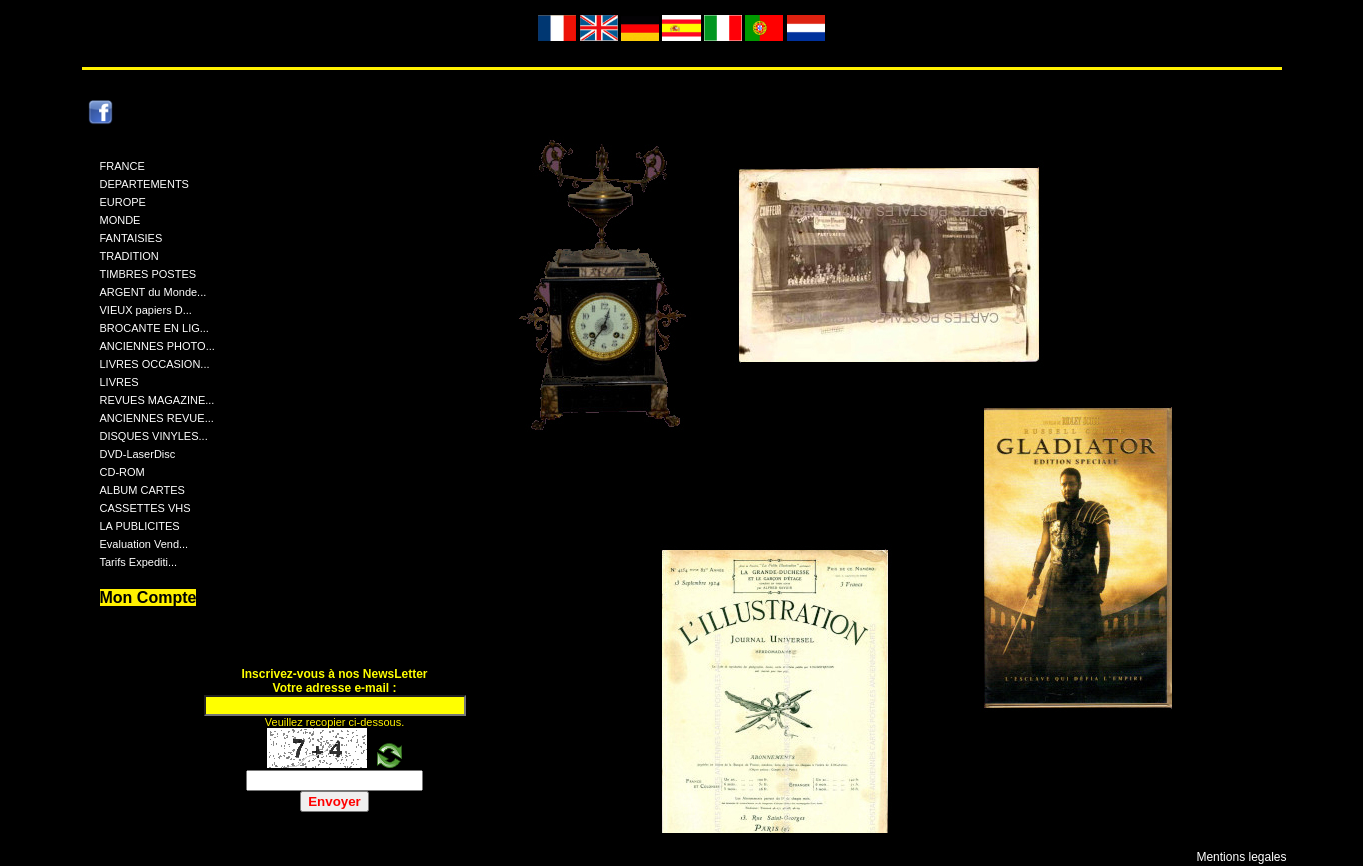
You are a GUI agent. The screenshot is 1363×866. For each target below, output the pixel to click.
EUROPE (123, 202)
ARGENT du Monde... (153, 292)
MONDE (120, 220)
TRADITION (129, 256)
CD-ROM (122, 472)
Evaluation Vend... (144, 544)
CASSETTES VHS (145, 508)
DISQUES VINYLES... (154, 436)
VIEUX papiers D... (146, 310)
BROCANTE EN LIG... (154, 328)
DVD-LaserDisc (138, 454)
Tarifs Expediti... (139, 562)
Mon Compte (148, 597)
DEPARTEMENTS (144, 184)
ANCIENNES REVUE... (157, 418)
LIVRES (119, 382)
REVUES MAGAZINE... (157, 400)
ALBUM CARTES (142, 490)
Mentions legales (1241, 857)
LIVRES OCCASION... (155, 364)
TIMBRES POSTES (148, 274)
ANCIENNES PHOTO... (157, 346)
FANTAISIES (131, 238)
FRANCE (122, 166)
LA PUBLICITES (140, 526)
